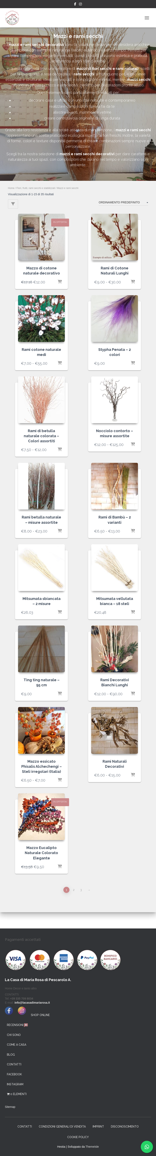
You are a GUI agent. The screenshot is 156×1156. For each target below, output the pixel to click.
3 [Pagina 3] (81, 889)
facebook (14, 1074)
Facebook (75, 4)
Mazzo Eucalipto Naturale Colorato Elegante (41, 853)
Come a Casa (16, 1044)
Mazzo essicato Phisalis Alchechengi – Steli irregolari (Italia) (41, 766)
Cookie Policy (78, 1137)
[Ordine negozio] (123, 203)
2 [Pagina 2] (74, 889)
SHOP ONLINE (40, 1015)
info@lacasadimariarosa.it (32, 1002)
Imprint (98, 1126)
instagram (15, 1084)
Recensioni (17, 1025)
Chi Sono (14, 1035)
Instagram (80, 4)
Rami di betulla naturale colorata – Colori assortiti (41, 436)
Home (11, 188)
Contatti (14, 1064)
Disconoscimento (125, 1126)
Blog (11, 1054)
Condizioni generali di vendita (62, 1126)
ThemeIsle (92, 1146)
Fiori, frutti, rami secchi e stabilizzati (35, 188)
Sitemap (10, 1106)
